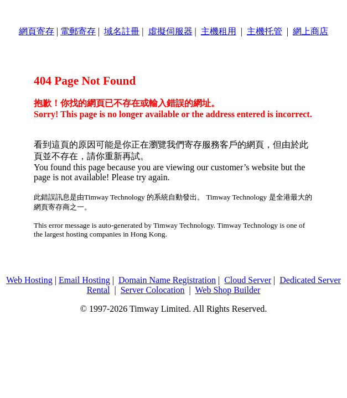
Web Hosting (29, 280)
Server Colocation (153, 290)
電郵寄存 (78, 31)
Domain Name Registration (167, 280)
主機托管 (264, 31)
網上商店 (310, 31)
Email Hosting (84, 280)
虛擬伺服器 (170, 31)
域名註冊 (121, 31)
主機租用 (218, 31)
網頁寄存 (36, 31)
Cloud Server (247, 280)
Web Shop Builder (228, 290)
